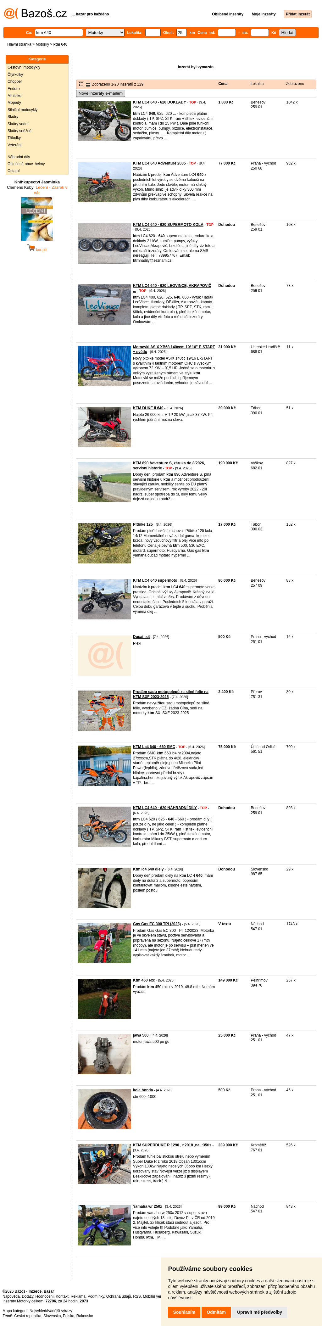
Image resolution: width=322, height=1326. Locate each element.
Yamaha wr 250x (147, 1206)
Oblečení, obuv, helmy (26, 164)
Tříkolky (14, 138)
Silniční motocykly (22, 110)
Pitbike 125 (143, 524)
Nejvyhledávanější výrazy (51, 1311)
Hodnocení (45, 1296)
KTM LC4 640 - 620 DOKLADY (159, 102)
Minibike (14, 95)
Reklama (78, 1296)
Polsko (68, 1316)
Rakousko (84, 1316)
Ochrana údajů (118, 1296)
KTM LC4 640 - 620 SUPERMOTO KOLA (168, 224)
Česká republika (27, 1316)
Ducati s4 (141, 637)
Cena (222, 83)
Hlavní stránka (19, 44)
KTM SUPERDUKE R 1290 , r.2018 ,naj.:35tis (172, 1145)
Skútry (13, 117)
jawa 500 (140, 1035)
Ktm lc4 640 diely (148, 869)
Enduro (14, 89)
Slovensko (52, 1316)
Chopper (15, 81)
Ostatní (14, 171)
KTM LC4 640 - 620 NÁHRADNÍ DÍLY (165, 808)
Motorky (42, 44)
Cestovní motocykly (24, 67)
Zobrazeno (295, 83)
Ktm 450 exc (144, 980)
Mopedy (14, 102)
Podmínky (96, 1296)
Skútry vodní (18, 124)
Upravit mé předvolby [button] (259, 1312)
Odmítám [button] (216, 1312)
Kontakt (62, 1296)
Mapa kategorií (15, 1311)
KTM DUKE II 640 (148, 408)
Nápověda (11, 1296)
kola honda (143, 1090)
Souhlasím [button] (184, 1312)
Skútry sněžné (19, 131)
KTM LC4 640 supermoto (155, 580)
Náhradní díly (19, 157)
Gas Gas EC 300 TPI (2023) (157, 924)
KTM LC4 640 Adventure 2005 (159, 163)
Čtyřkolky (15, 74)
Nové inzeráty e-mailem (101, 93)
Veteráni (14, 145)
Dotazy (27, 1296)
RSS (137, 1296)
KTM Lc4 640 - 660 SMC (154, 747)
